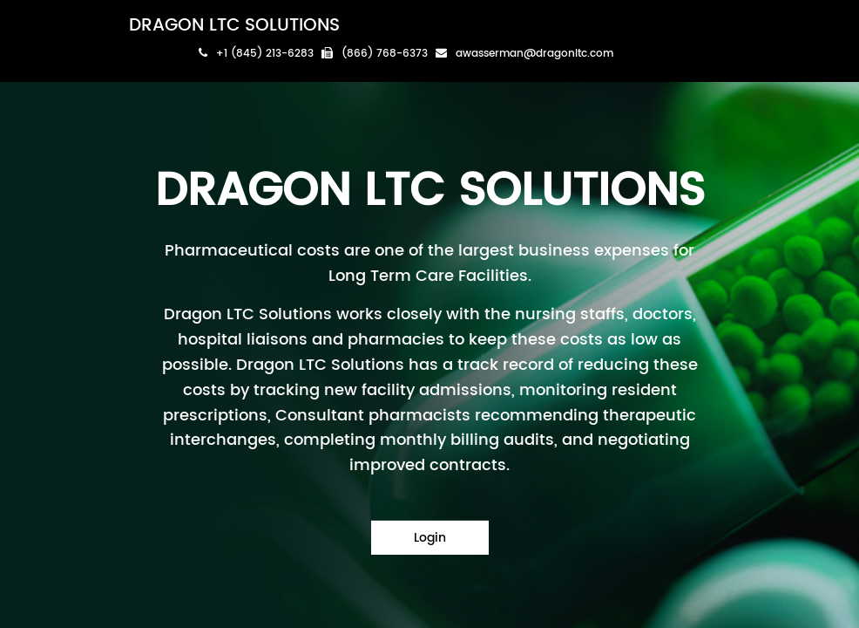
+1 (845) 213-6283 (256, 53)
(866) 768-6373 (374, 53)
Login (430, 538)
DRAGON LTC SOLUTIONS (234, 25)
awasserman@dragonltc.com (524, 53)
